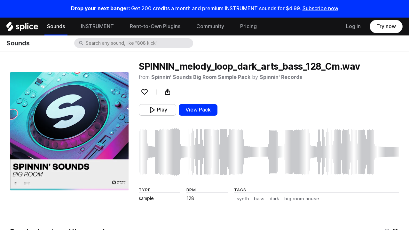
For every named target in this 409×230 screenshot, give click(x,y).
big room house (301, 198)
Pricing (248, 26)
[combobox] (139, 43)
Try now (386, 26)
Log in (353, 26)
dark (274, 198)
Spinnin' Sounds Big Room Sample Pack (200, 77)
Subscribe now (320, 8)
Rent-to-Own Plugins (155, 26)
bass (259, 198)
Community (210, 26)
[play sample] (269, 152)
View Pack (198, 110)
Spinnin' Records (281, 77)
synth (243, 198)
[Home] (22, 28)
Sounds (56, 26)
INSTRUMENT (97, 26)
